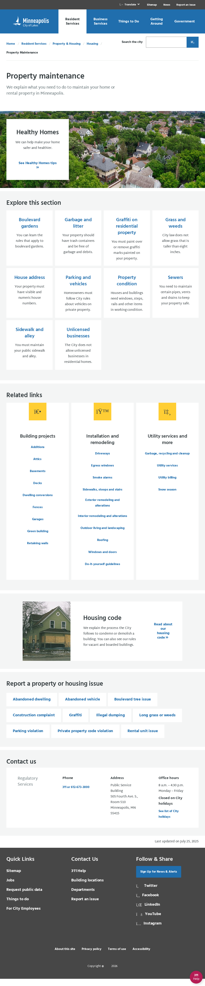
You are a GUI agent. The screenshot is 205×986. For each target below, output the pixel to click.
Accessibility (141, 956)
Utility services (167, 471)
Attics (37, 464)
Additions (38, 452)
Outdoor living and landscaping (102, 533)
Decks (37, 488)
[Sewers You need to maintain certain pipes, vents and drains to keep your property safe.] (175, 296)
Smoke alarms (102, 483)
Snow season (167, 495)
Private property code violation (85, 738)
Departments (83, 897)
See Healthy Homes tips (37, 163)
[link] (130, 4)
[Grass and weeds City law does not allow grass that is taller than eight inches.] (175, 239)
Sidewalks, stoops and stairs (102, 495)
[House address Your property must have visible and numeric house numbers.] (29, 296)
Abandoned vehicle (82, 706)
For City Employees (23, 916)
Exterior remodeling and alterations (102, 508)
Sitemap (152, 5)
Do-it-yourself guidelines (102, 569)
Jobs (10, 887)
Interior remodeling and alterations (102, 521)
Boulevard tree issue (132, 706)
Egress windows (102, 471)
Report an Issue (185, 5)
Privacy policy (91, 956)
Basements (37, 476)
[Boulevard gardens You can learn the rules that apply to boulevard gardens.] (29, 239)
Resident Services (33, 43)
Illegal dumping (110, 722)
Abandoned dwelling (32, 706)
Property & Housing (66, 43)
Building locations (87, 887)
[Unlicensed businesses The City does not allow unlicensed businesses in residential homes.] (78, 349)
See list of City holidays (169, 821)
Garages (37, 525)
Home (10, 43)
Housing (92, 43)
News (166, 5)
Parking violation (28, 738)
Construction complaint (34, 722)
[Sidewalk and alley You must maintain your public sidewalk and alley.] (29, 349)
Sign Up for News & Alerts (158, 879)
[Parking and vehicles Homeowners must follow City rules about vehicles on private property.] (78, 296)
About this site (65, 956)
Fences (37, 513)
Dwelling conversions (38, 501)
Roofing (102, 545)
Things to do (17, 906)
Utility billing (167, 483)
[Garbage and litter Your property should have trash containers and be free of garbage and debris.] (78, 239)
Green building (37, 537)
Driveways (102, 459)
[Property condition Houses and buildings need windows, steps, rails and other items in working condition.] (127, 296)
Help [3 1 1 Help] (78, 878)
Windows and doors (102, 557)
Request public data (24, 897)
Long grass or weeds (157, 722)
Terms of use (117, 956)
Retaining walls (37, 549)
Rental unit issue (143, 738)
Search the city (132, 42)
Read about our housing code (163, 638)
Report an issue (85, 906)
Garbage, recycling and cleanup (167, 459)
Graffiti (75, 722)
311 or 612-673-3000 (75, 794)
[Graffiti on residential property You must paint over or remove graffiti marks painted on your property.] (127, 239)
